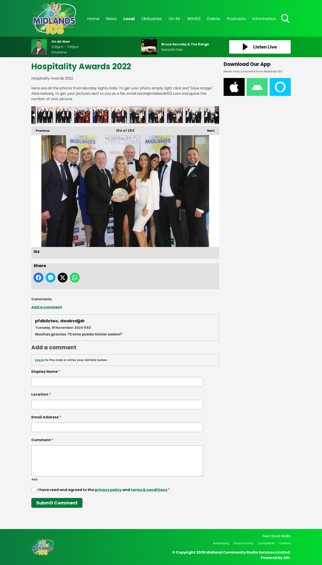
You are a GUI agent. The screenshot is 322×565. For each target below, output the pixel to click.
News (111, 18)
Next (209, 129)
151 (82, 115)
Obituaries (151, 18)
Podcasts (236, 18)
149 (45, 115)
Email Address (46, 417)
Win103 (194, 18)
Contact (285, 543)
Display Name (45, 371)
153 (119, 115)
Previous (40, 129)
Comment (42, 440)
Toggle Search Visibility (286, 19)
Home (93, 18)
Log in (39, 360)
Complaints (266, 543)
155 (156, 115)
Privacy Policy (243, 543)
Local (129, 18)
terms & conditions (149, 489)
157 (193, 115)
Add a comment (46, 307)
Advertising (221, 543)
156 (175, 115)
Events (213, 18)
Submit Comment (57, 503)
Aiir (286, 557)
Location (41, 394)
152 (100, 115)
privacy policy (108, 489)
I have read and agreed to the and (104, 489)
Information (264, 18)
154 (138, 115)
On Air (174, 18)
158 (212, 115)
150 (63, 115)
